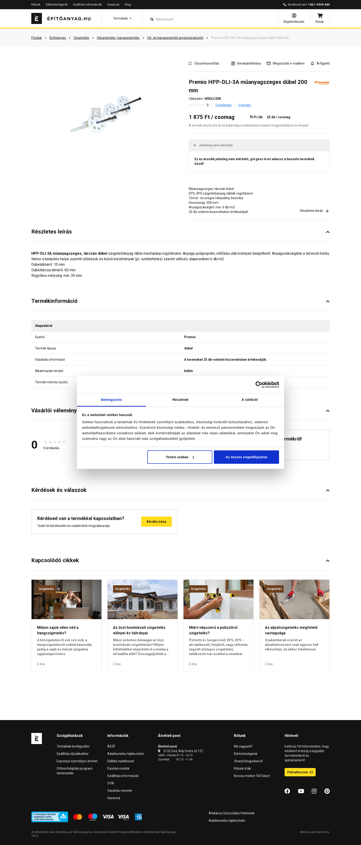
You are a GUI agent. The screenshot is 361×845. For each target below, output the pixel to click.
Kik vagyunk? (243, 746)
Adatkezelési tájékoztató (125, 754)
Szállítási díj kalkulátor (73, 754)
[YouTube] (301, 791)
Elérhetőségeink (56, 4)
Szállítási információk (87, 4)
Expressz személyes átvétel (77, 761)
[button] (122, 18)
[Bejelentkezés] (294, 18)
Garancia (113, 4)
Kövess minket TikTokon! (252, 776)
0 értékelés (223, 105)
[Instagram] (314, 791)
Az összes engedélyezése (246, 457)
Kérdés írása (156, 521)
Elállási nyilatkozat (120, 761)
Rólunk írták (242, 768)
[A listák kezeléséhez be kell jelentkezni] (246, 63)
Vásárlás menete (119, 790)
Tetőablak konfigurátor (73, 746)
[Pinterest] (327, 791)
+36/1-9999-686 (319, 4)
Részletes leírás (315, 210)
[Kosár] (320, 18)
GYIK (110, 783)
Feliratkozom (300, 772)
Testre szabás (180, 457)
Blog (128, 4)
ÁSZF (111, 746)
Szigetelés (46, 589)
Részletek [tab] (180, 400)
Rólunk (35, 4)
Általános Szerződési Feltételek (232, 813)
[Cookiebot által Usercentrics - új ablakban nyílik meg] (259, 384)
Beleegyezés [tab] (111, 400)
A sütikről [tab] (250, 400)
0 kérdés (245, 105)
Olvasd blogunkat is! (248, 761)
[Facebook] (287, 791)
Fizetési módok (118, 768)
